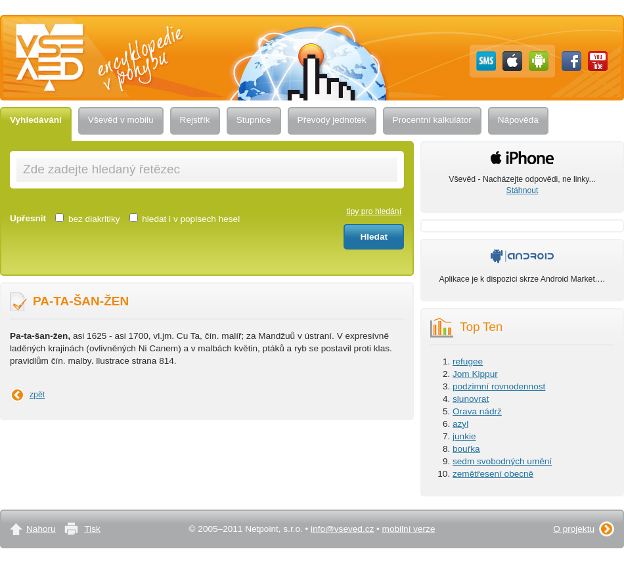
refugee (468, 361)
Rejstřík (195, 120)
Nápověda (518, 120)
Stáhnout (522, 190)
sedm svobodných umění (502, 461)
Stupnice (253, 120)
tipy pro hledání (373, 211)
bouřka (466, 449)
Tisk (92, 529)
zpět (37, 394)
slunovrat (471, 399)
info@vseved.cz (342, 529)
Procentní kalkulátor (432, 120)
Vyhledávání (36, 120)
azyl (460, 424)
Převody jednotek (332, 120)
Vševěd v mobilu (121, 120)
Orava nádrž (477, 411)
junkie (464, 436)
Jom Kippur (475, 374)
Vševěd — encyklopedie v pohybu (100, 28)
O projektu (573, 529)
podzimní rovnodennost (499, 386)
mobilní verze (408, 529)
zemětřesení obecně (493, 474)
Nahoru (41, 529)
